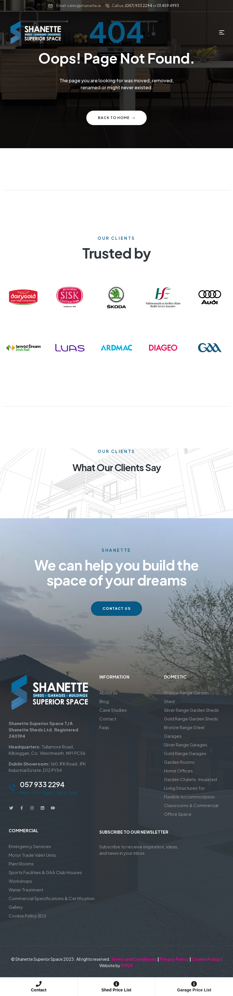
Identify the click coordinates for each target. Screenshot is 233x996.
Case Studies (113, 710)
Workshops (20, 881)
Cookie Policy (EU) (27, 915)
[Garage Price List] (194, 984)
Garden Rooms (179, 762)
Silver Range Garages (185, 744)
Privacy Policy (174, 959)
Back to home (116, 118)
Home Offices (178, 770)
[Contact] (39, 984)
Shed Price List (116, 989)
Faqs (104, 727)
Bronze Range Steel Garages (184, 731)
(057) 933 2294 (138, 5)
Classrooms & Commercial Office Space (191, 809)
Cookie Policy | (207, 959)
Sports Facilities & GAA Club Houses (45, 872)
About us (108, 692)
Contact (38, 989)
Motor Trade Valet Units (32, 855)
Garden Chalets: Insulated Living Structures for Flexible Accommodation (190, 787)
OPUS (127, 965)
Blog (104, 701)
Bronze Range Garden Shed (186, 697)
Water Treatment (26, 889)
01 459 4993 (168, 5)
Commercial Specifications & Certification (51, 898)
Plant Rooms (21, 863)
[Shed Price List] (116, 984)
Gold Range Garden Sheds (191, 718)
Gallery (16, 907)
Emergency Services (30, 846)
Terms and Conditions (134, 959)
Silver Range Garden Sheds (191, 710)
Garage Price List (194, 989)
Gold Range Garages (185, 753)
